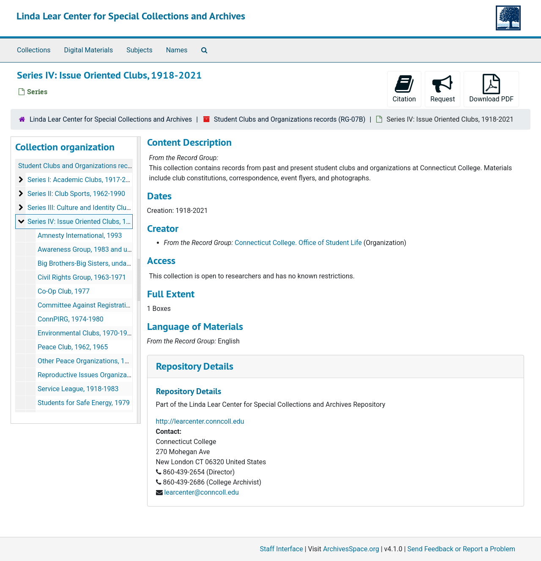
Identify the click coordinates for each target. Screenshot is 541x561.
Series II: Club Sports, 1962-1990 (76, 194)
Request (442, 88)
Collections (34, 50)
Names (177, 50)
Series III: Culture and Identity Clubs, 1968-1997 (98, 208)
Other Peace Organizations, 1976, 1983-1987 (104, 361)
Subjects (139, 50)
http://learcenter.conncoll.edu (200, 421)
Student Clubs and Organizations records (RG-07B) (290, 119)
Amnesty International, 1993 (80, 235)
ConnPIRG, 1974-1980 (71, 319)
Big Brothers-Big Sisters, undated (87, 263)
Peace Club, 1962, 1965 (73, 347)
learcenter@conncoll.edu (201, 492)
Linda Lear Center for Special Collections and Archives (130, 15)
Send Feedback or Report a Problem (461, 549)
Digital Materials (88, 50)
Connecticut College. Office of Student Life (298, 243)
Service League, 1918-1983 (78, 389)
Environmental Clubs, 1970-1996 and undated (106, 333)
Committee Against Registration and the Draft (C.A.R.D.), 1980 (130, 305)
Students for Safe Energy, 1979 (84, 403)
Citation (404, 88)
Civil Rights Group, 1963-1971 (82, 277)
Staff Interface (281, 549)
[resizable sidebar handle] (138, 280)
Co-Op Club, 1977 (64, 291)
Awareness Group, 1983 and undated (93, 249)
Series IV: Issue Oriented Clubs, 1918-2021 (91, 222)
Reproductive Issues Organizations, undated (103, 375)
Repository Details (194, 366)
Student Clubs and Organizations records (79, 166)
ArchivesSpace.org (351, 549)
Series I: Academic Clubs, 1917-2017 (82, 180)
